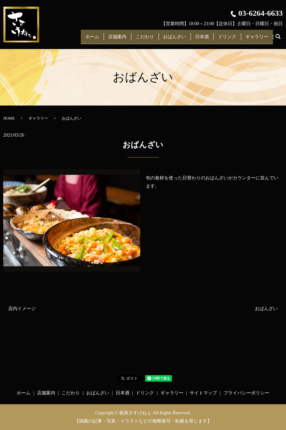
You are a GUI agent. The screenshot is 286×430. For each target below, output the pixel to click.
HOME (9, 118)
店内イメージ (22, 308)
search (278, 39)
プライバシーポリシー (246, 392)
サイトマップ (203, 392)
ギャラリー (256, 38)
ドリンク (227, 38)
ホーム (92, 38)
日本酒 (202, 38)
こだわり (145, 38)
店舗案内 (117, 38)
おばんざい (174, 38)
